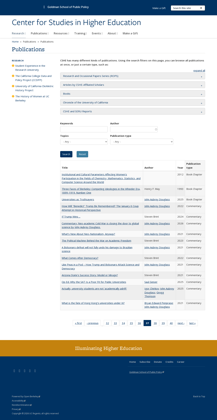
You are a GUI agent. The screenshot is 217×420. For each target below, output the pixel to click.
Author (114, 123)
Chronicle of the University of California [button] (85, 102)
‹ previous (94, 323)
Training (80, 33)
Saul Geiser (150, 282)
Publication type (120, 135)
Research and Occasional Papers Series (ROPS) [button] (90, 76)
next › (182, 323)
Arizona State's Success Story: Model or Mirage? (90, 275)
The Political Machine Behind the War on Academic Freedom (96, 240)
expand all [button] (199, 70)
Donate (158, 361)
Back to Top (199, 396)
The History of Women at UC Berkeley (32, 98)
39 (164, 323)
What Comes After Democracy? (80, 258)
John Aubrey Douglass (157, 199)
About (113, 33)
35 (132, 323)
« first (79, 323)
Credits (169, 361)
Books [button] (66, 93)
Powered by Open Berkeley (26, 396)
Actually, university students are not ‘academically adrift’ (94, 288)
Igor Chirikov (151, 288)
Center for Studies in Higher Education (76, 23)
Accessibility (19, 400)
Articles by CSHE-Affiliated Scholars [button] (83, 84)
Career (180, 361)
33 (116, 323)
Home (15, 41)
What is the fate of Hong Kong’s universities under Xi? (93, 303)
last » (193, 323)
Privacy (16, 409)
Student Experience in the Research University (30, 67)
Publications (40, 33)
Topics (64, 135)
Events (97, 33)
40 (172, 323)
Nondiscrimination (22, 404)
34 (124, 323)
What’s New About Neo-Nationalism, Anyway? (88, 234)
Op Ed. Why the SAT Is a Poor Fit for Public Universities (94, 282)
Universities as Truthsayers (78, 199)
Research (19, 33)
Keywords (66, 123)
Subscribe (145, 361)
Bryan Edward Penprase (158, 303)
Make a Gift (130, 33)
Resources (61, 33)
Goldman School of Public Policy (68, 7)
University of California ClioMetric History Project (34, 88)
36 (140, 323)
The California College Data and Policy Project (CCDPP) (33, 78)
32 (108, 323)
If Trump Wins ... (71, 216)
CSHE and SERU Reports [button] (77, 111)
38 (156, 323)
